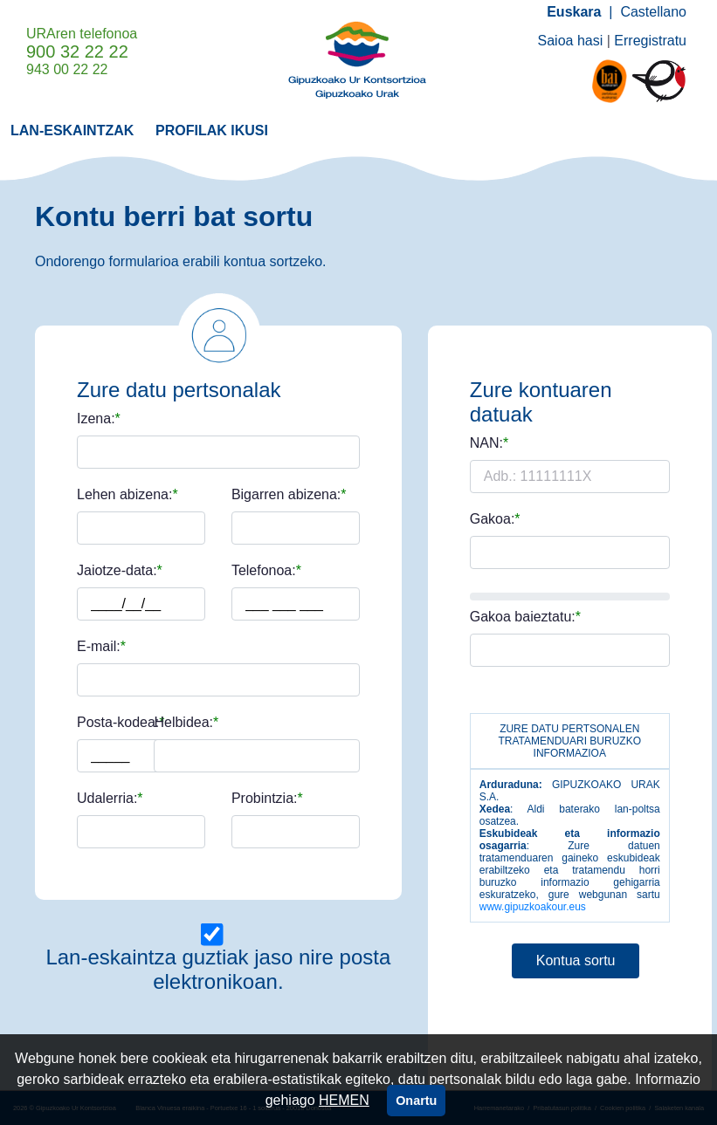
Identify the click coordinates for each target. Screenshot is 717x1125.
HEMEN (344, 1100)
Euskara (574, 11)
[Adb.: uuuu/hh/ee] (141, 604)
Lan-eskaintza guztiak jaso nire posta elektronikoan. (217, 969)
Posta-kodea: (118, 723)
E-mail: (99, 647)
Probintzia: (264, 799)
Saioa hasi (570, 40)
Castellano (653, 11)
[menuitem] (72, 129)
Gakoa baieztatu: (523, 617)
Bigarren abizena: (286, 495)
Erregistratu (650, 40)
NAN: (486, 443)
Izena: (96, 419)
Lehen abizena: (124, 495)
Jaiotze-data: (117, 571)
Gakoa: (492, 519)
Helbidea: (183, 723)
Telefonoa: (263, 571)
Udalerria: (107, 799)
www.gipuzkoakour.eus (532, 907)
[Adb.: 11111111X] (570, 476)
